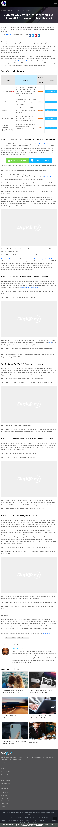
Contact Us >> (4, 803)
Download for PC (42, 160)
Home (4, 10)
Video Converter (23, 638)
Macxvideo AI (4, 768)
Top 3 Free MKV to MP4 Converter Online (13, 717)
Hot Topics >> (4, 788)
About (8, 812)
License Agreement (38, 812)
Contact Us (29, 814)
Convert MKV (10, 638)
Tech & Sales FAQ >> (6, 798)
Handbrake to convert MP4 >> (28, 287)
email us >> (46, 633)
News (53, 812)
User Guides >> (5, 800)
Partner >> (3, 806)
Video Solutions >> (6, 780)
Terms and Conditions (26, 812)
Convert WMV (16, 10)
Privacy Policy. (30, 825)
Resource (47, 812)
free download (48, 177)
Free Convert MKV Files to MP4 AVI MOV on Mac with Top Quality (41, 717)
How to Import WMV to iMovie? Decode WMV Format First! (14, 742)
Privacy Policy (15, 812)
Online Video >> (5, 786)
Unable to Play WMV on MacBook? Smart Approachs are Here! (41, 691)
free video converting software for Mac (42, 259)
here (50, 343)
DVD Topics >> (5, 778)
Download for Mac (18, 160)
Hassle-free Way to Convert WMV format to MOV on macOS (13, 691)
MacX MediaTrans (5, 771)
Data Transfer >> (5, 783)
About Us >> (4, 795)
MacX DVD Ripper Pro (7, 766)
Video (9, 10)
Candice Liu (8, 34)
